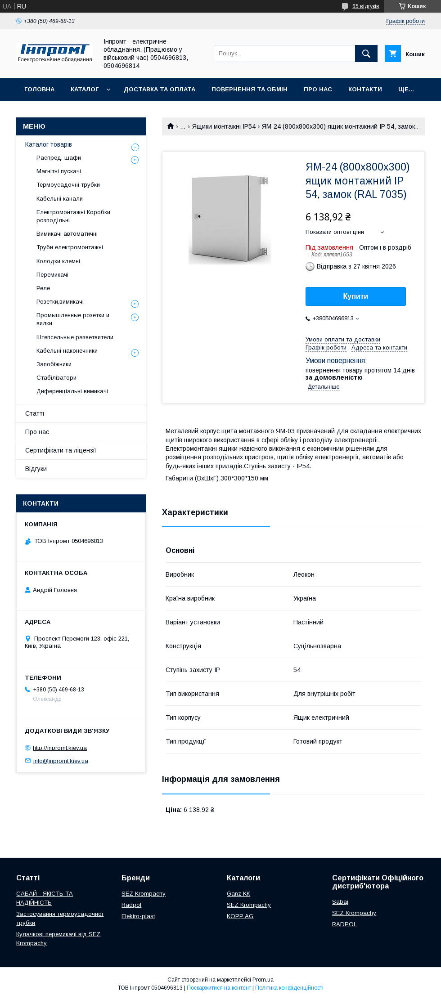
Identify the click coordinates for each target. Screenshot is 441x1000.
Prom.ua (263, 980)
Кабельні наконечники (67, 350)
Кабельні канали (59, 198)
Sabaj (340, 901)
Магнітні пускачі (58, 171)
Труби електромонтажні (69, 247)
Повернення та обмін (250, 89)
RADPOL (344, 924)
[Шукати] (366, 53)
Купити (356, 296)
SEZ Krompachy (144, 893)
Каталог (85, 89)
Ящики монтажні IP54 (224, 126)
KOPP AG (240, 916)
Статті (34, 413)
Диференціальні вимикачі (72, 391)
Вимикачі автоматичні (67, 233)
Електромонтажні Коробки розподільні (73, 216)
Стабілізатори (56, 377)
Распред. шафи (58, 157)
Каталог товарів (48, 144)
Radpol (131, 904)
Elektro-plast (138, 916)
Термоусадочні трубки (68, 184)
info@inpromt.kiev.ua (60, 760)
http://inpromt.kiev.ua (60, 747)
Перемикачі (52, 274)
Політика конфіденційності (289, 988)
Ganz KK (238, 893)
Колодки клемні (58, 261)
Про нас (318, 89)
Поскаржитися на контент (219, 988)
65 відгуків (365, 6)
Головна (39, 89)
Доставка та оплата (159, 89)
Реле (43, 288)
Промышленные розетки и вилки (72, 319)
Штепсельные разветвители (74, 337)
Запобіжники (54, 364)
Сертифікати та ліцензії (60, 450)
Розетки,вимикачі (60, 301)
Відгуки (36, 468)
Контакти (365, 89)
